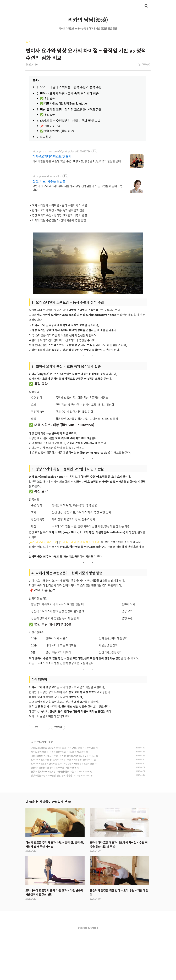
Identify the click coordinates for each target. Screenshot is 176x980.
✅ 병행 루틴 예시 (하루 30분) (57, 131)
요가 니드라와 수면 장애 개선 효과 (80, 590)
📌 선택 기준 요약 (50, 126)
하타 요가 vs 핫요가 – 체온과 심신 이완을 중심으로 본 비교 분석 (58, 799)
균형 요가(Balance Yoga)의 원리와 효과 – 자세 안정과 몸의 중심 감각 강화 (63, 796)
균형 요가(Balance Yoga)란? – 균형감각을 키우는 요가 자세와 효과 (60, 819)
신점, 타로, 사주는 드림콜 (48, 181)
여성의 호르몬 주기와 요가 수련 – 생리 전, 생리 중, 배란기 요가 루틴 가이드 (63, 803)
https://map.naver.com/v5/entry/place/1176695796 (61, 151)
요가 (28, 42)
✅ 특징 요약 (47, 99)
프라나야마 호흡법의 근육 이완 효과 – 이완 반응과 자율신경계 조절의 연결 (62, 811)
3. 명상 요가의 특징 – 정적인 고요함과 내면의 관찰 (69, 109)
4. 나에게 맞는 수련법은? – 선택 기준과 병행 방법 (68, 120)
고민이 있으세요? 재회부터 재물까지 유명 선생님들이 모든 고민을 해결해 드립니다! (77, 188)
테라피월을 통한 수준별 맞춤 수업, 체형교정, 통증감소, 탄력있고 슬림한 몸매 (76, 161)
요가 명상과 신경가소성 (43, 590)
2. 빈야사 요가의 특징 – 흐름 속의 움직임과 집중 (68, 93)
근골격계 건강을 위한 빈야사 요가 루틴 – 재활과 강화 (53, 815)
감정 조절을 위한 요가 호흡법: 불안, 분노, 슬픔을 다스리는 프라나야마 (60, 823)
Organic (94, 975)
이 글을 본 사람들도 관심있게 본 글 (48, 850)
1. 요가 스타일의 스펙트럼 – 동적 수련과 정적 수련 (69, 87)
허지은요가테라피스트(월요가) (52, 156)
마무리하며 (44, 137)
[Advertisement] (88, 224)
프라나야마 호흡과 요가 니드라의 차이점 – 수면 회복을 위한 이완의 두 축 (61, 807)
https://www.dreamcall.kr (47, 176)
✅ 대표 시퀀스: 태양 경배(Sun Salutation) (64, 103)
